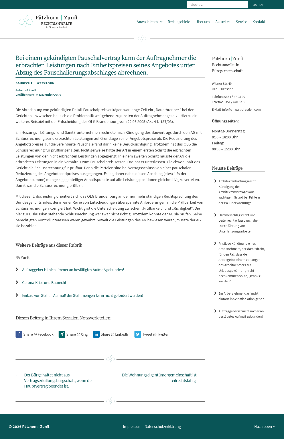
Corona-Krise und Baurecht (44, 282)
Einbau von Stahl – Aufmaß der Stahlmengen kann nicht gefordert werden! (82, 295)
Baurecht (24, 83)
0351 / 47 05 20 (234, 96)
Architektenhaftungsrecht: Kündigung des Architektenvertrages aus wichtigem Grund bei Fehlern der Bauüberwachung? (239, 192)
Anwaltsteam (147, 21)
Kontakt (258, 21)
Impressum (132, 426)
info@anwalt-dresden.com (241, 109)
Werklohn (45, 83)
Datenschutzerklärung (163, 426)
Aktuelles (222, 21)
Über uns (202, 21)
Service (241, 21)
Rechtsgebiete (179, 21)
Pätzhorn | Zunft (35, 426)
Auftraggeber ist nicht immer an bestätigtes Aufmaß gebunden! (73, 269)
